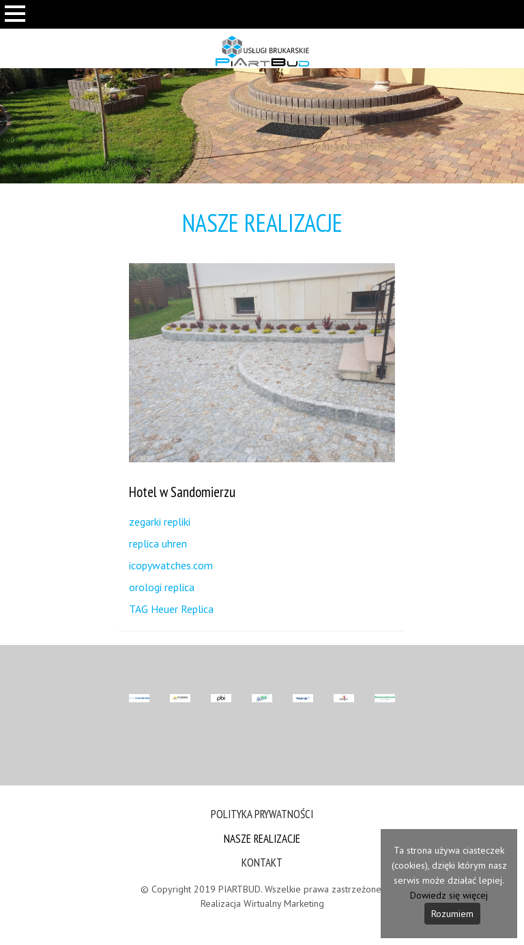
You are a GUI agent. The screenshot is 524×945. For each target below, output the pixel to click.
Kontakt (262, 862)
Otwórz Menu (14, 34)
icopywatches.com (171, 565)
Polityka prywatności (262, 814)
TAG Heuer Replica (171, 609)
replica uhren (158, 543)
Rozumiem (452, 913)
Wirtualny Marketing (284, 903)
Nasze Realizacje (262, 838)
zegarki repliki (159, 521)
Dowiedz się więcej (449, 895)
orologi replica (161, 587)
